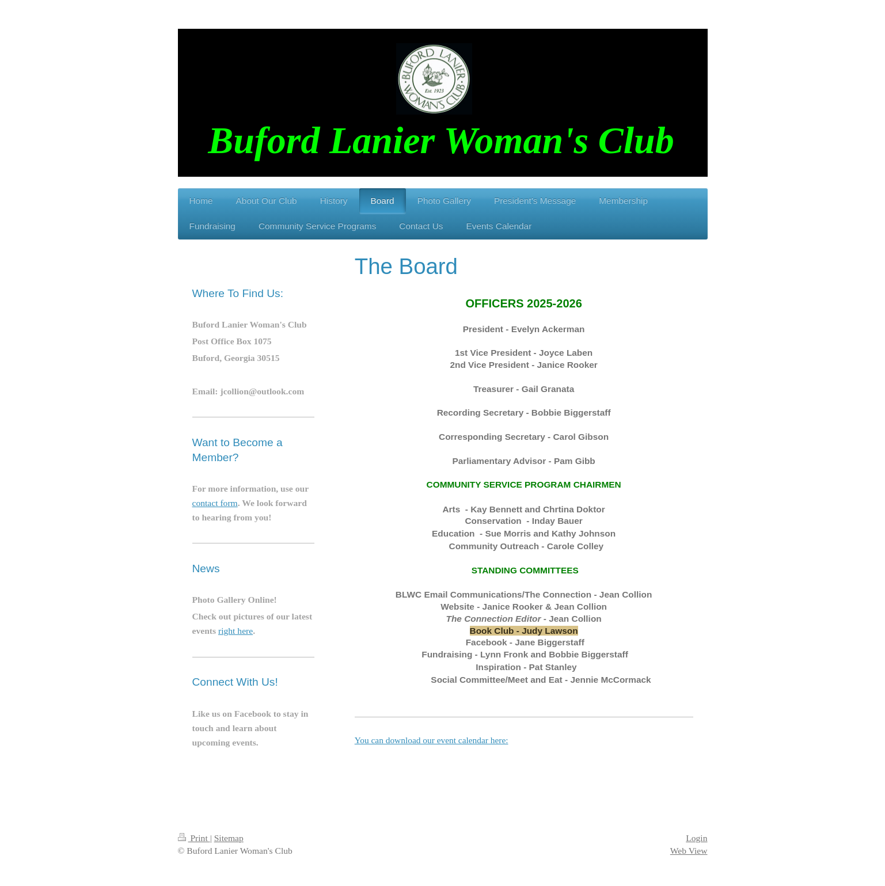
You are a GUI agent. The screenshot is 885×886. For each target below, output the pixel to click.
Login (696, 838)
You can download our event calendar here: (431, 740)
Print (194, 838)
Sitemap (229, 838)
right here (235, 631)
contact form (215, 503)
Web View (689, 850)
